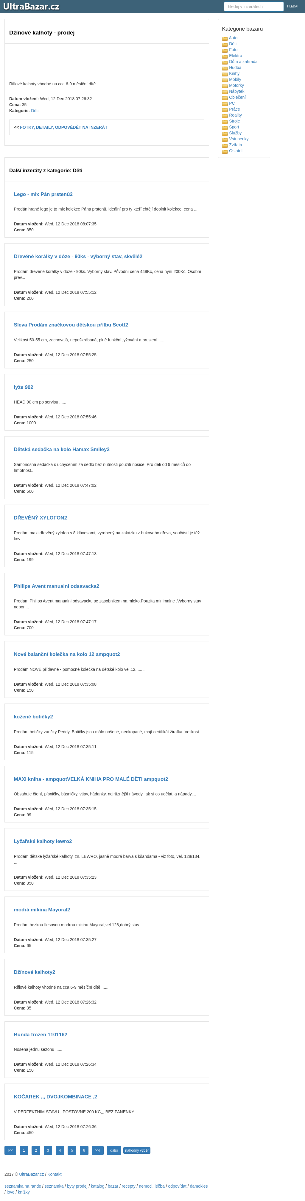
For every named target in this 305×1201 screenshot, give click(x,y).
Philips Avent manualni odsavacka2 (56, 586)
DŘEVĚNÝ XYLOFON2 (40, 518)
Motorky (233, 85)
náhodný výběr (137, 1150)
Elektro (232, 55)
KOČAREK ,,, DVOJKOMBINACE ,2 (55, 1097)
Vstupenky (235, 138)
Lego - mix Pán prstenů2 (43, 194)
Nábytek (233, 91)
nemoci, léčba (151, 1186)
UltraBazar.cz (31, 1174)
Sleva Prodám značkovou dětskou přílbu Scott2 (71, 325)
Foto (229, 49)
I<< (10, 1150)
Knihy (230, 73)
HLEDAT (293, 6)
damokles (199, 1186)
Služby (232, 133)
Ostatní (232, 150)
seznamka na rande (22, 1186)
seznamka (54, 1186)
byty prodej (77, 1186)
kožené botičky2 (33, 717)
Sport (230, 127)
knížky (24, 1192)
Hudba (231, 67)
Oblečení (234, 97)
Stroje (231, 121)
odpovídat (177, 1186)
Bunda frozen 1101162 (41, 1034)
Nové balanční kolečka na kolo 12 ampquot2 (67, 654)
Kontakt (54, 1174)
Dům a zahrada (240, 61)
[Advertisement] (106, 61)
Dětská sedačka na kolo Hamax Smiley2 (62, 449)
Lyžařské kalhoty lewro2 (43, 841)
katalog (97, 1186)
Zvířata (232, 144)
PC (228, 103)
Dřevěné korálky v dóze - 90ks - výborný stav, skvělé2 (78, 256)
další (114, 1150)
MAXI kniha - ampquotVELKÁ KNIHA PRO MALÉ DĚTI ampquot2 (91, 779)
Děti (34, 110)
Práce (231, 109)
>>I (97, 1150)
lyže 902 (23, 387)
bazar (113, 1186)
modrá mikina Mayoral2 (42, 910)
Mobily (231, 79)
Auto (229, 37)
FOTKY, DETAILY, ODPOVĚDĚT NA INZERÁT (64, 127)
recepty (129, 1186)
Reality (232, 115)
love (11, 1192)
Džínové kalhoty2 (34, 972)
